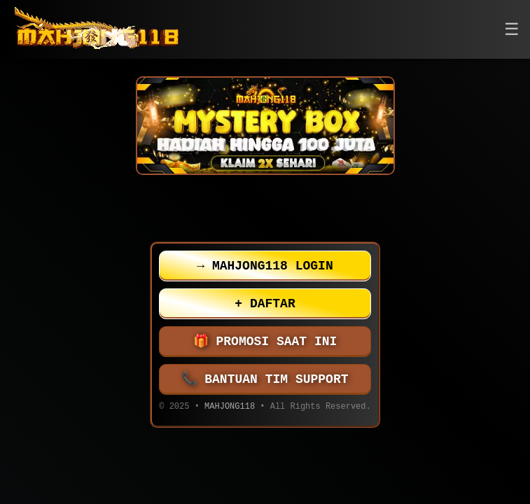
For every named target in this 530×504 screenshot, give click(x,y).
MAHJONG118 (229, 408)
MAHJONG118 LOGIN (265, 266)
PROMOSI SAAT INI (265, 341)
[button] (511, 29)
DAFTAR (265, 303)
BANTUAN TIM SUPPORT (265, 379)
